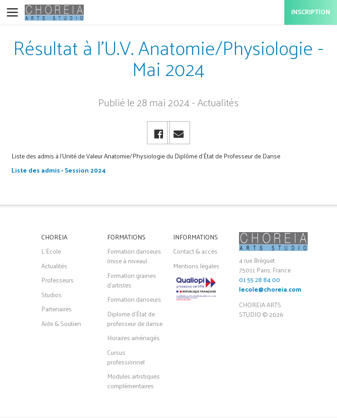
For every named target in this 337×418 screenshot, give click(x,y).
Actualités (54, 265)
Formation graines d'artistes (131, 280)
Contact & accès (195, 251)
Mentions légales (196, 265)
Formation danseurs (134, 299)
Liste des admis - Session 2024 (58, 170)
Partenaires (56, 309)
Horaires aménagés (133, 337)
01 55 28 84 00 (259, 279)
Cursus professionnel (126, 357)
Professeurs (57, 280)
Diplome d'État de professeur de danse (135, 318)
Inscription (310, 12)
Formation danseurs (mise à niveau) (134, 255)
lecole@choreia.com (270, 290)
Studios (51, 294)
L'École (51, 251)
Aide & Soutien (61, 323)
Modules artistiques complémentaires (133, 380)
